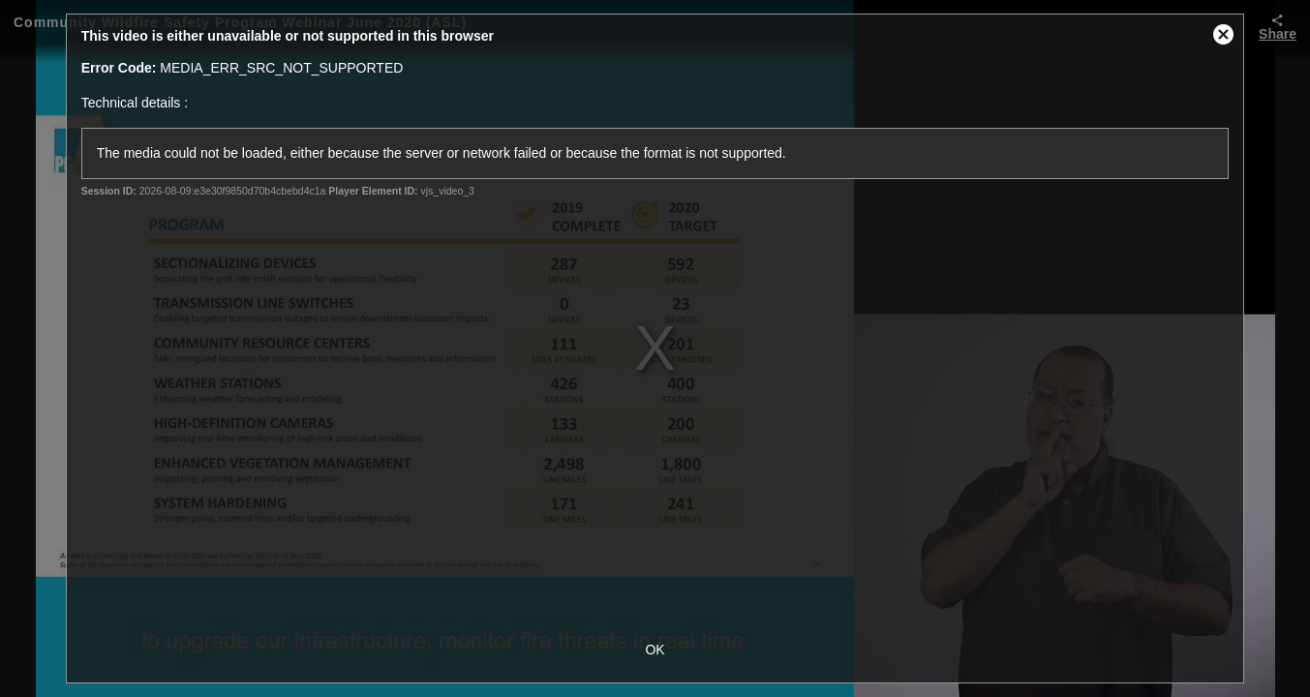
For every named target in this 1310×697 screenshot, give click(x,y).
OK (654, 649)
